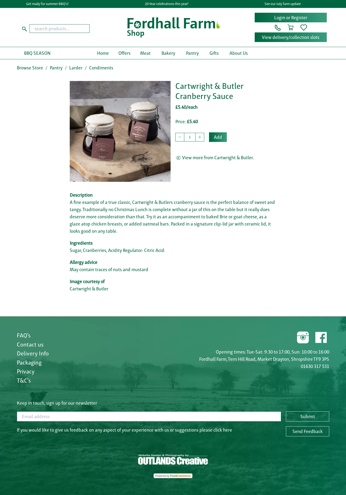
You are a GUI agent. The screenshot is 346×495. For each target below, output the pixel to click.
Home (103, 53)
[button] (277, 27)
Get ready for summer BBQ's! (49, 4)
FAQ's (24, 335)
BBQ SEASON (37, 53)
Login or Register (290, 17)
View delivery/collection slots (290, 37)
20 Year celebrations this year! (168, 4)
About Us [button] (238, 53)
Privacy (26, 371)
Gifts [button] (214, 53)
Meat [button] (145, 53)
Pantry (56, 68)
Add (218, 137)
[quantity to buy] (190, 137)
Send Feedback (307, 431)
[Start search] (24, 28)
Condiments (101, 68)
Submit (307, 416)
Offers (124, 53)
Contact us (30, 344)
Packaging (29, 362)
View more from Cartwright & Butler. (214, 157)
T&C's (24, 380)
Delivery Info (33, 353)
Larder (75, 68)
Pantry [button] (192, 53)
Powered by (173, 475)
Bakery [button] (168, 53)
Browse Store (30, 68)
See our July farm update (284, 4)
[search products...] (60, 28)
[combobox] (68, 28)
